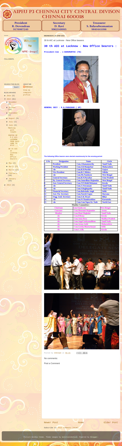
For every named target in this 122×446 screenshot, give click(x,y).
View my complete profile (27, 92)
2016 (9, 96)
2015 (9, 99)
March (12, 170)
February (13, 173)
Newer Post (51, 422)
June (11, 125)
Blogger (93, 437)
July (11, 122)
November (13, 102)
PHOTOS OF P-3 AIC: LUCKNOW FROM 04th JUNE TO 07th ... (13, 140)
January (12, 179)
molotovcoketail (69, 437)
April (12, 166)
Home (81, 422)
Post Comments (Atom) (68, 428)
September (13, 113)
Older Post (111, 422)
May (11, 163)
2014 (9, 185)
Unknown (29, 87)
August (12, 118)
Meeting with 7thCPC (12, 130)
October (12, 107)
